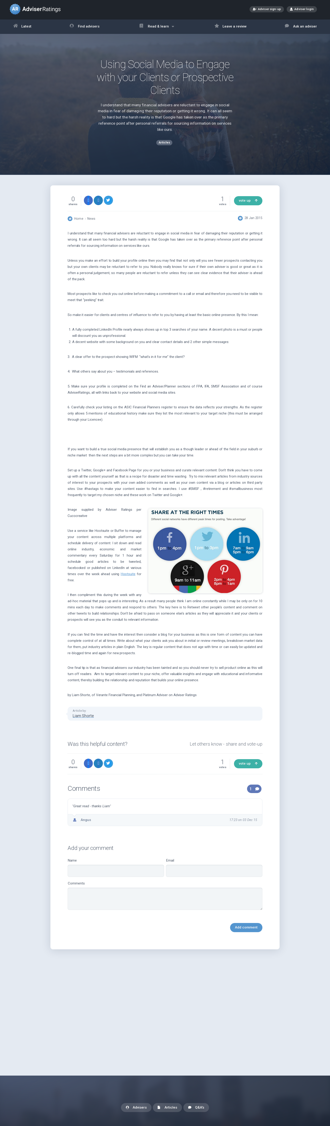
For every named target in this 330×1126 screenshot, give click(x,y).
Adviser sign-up (267, 9)
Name (116, 868)
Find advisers (84, 26)
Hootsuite (128, 574)
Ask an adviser (301, 26)
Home (78, 219)
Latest (22, 26)
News (91, 219)
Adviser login (302, 9)
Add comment (246, 928)
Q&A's (196, 1107)
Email (214, 868)
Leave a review (230, 26)
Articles (167, 1107)
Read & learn (157, 28)
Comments (165, 896)
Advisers (136, 1107)
